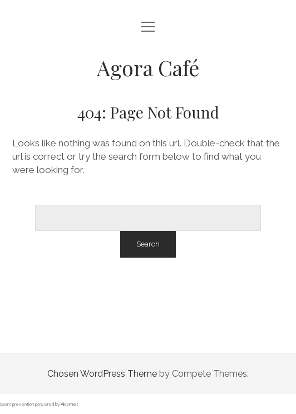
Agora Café (148, 67)
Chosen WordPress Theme (102, 373)
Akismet (69, 404)
